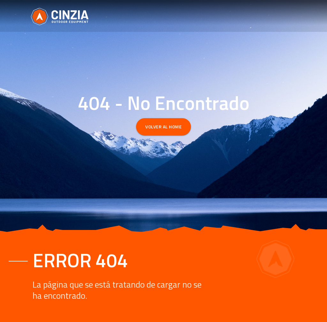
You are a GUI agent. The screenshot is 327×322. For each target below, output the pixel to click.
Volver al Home (163, 126)
